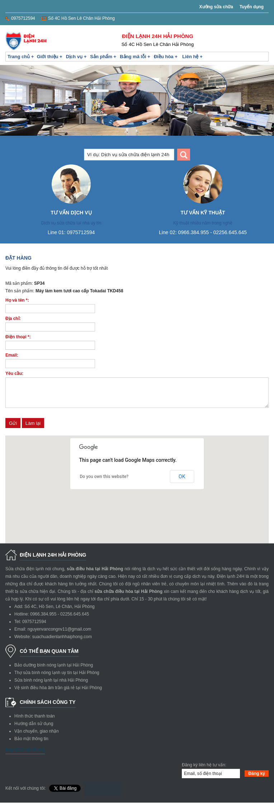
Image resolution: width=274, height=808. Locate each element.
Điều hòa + (166, 56)
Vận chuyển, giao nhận (36, 736)
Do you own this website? (104, 481)
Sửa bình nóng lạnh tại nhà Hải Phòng (51, 685)
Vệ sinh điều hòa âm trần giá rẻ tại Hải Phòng (58, 693)
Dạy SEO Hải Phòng (25, 755)
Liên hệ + (192, 56)
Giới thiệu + (49, 56)
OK (182, 482)
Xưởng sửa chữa (216, 6)
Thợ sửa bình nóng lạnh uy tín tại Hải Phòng (56, 678)
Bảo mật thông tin (31, 744)
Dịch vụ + (76, 56)
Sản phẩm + (103, 56)
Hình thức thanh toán (34, 721)
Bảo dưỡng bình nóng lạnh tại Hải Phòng (53, 670)
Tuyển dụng (252, 6)
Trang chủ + (21, 56)
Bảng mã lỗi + (135, 56)
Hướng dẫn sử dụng (33, 729)
